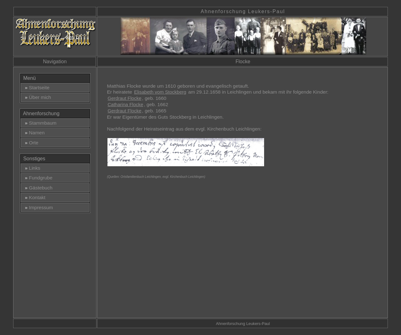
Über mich (36, 97)
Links (31, 168)
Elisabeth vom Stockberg (160, 92)
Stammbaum (39, 123)
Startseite (35, 87)
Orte (30, 142)
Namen (33, 132)
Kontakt (33, 197)
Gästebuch (37, 187)
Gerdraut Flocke (124, 98)
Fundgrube (37, 177)
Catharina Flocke (125, 104)
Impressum (37, 207)
